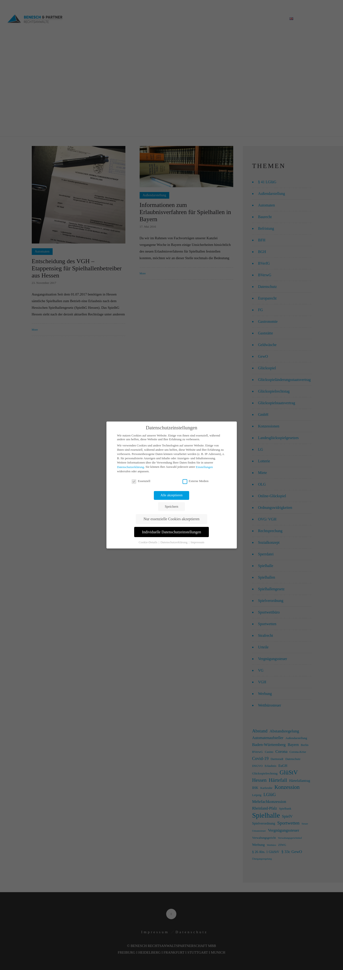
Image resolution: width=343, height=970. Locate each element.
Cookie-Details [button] (148, 542)
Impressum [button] (197, 542)
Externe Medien (195, 481)
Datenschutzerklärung (130, 467)
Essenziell (141, 481)
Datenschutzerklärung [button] (174, 542)
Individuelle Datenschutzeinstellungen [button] (171, 532)
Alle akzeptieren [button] (171, 495)
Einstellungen (204, 467)
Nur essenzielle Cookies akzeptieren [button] (172, 519)
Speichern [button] (171, 506)
